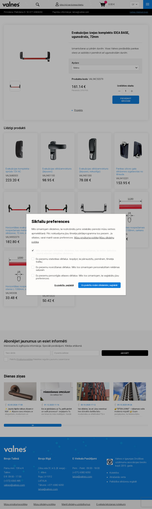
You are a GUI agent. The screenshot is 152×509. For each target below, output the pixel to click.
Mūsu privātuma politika (86, 237)
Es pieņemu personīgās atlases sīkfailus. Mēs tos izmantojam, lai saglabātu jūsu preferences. (77, 277)
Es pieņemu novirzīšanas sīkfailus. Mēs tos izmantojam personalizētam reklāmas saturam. (78, 268)
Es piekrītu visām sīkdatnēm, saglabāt (99, 285)
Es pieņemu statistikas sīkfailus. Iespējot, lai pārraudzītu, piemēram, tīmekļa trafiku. (75, 260)
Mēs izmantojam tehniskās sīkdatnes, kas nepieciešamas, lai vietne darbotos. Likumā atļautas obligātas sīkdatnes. (76, 252)
